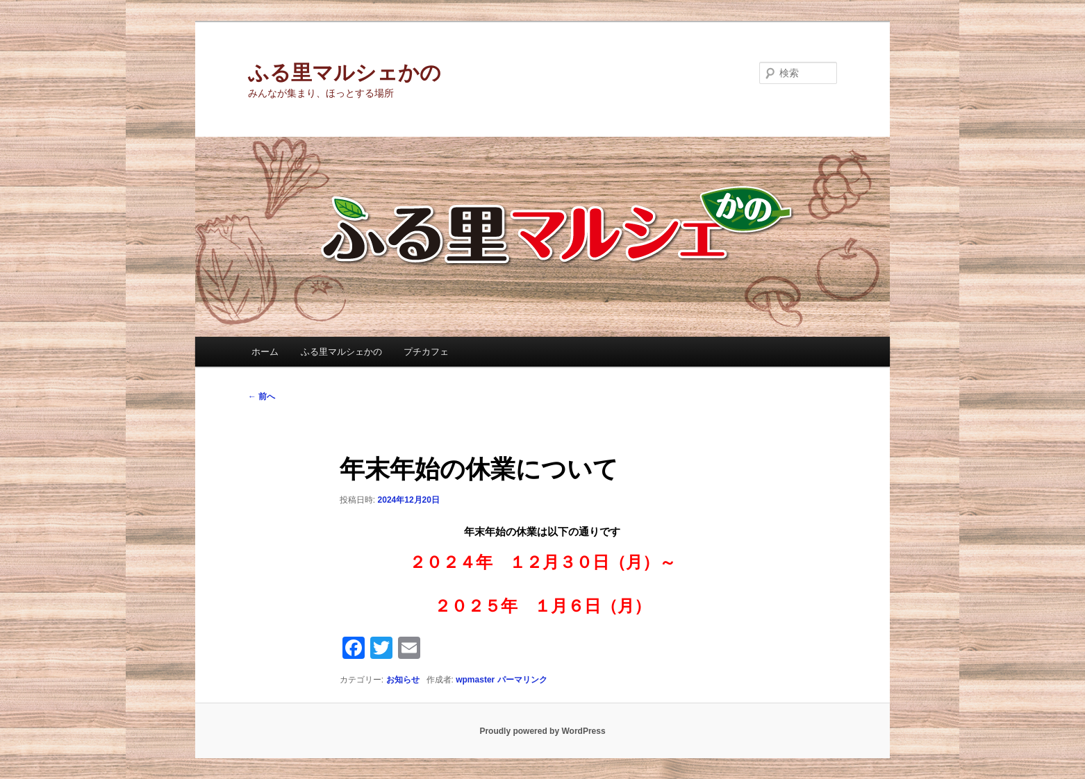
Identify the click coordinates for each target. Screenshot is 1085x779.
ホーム (265, 351)
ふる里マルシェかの (344, 72)
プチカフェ (426, 351)
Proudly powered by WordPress (542, 731)
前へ (261, 396)
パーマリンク (522, 680)
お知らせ (403, 680)
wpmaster (475, 680)
